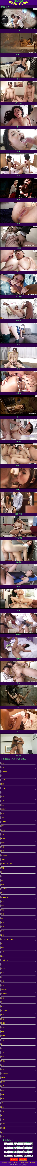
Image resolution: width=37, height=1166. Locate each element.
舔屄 (2, 1006)
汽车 (2, 792)
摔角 (2, 1136)
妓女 (2, 1132)
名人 (2, 805)
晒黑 (2, 1090)
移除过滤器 (23, 1159)
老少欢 (3, 968)
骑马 (2, 1019)
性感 (2, 1040)
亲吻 (2, 918)
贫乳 (2, 1056)
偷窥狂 (3, 1128)
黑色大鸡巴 (4, 771)
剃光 (2, 1044)
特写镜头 (4, 809)
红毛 (2, 1014)
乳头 (2, 956)
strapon (3, 1077)
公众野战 (4, 994)
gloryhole (4, 889)
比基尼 (3, 780)
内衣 (2, 931)
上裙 (2, 1119)
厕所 (2, 1111)
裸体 (2, 947)
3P (2, 1103)
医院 (2, 910)
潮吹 (2, 1069)
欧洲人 (3, 838)
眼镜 (2, 884)
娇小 (2, 977)
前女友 (3, 842)
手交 (2, 893)
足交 (2, 876)
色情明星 (4, 989)
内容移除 (26, 1162)
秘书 (2, 1031)
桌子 (2, 1086)
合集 (2, 813)
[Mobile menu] (1, 2)
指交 (2, 868)
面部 (2, 851)
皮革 (2, 926)
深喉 (2, 826)
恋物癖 (3, 859)
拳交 (2, 872)
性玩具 (3, 1035)
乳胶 (2, 922)
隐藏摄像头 (4, 897)
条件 (9, 1162)
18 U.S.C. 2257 (17, 1162)
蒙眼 (2, 784)
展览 (2, 847)
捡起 (2, 981)
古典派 (3, 1124)
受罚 (2, 998)
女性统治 (4, 855)
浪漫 (2, 834)
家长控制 (32, 1162)
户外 (2, 973)
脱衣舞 (3, 1082)
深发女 (3, 788)
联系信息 (4, 1162)
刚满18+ (3, 1098)
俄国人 (3, 1027)
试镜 (2, 801)
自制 (2, 905)
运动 (2, 1065)
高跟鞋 (3, 901)
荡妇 (2, 1052)
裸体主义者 (4, 960)
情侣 (2, 817)
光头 (2, 763)
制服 (2, 1115)
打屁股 (3, 1061)
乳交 (2, 1107)
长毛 (2, 935)
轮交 (2, 880)
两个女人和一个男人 (7, 863)
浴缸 (2, 767)
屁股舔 (3, 1023)
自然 (2, 952)
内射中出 (4, 822)
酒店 (2, 914)
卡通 (2, 796)
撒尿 (2, 985)
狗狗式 (3, 830)
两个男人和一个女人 (7, 939)
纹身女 (3, 1094)
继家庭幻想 (4, 1073)
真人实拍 (4, 1010)
